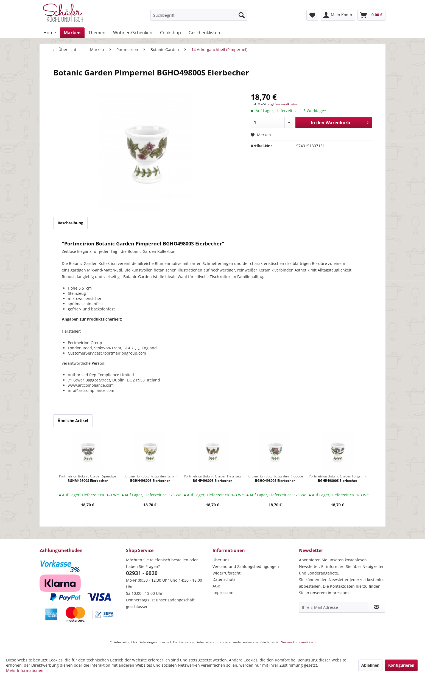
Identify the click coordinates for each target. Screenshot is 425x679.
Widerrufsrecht (227, 573)
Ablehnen (370, 665)
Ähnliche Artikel (73, 420)
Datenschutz (224, 579)
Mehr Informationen (24, 670)
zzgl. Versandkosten (283, 104)
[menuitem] (198, 15)
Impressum (223, 592)
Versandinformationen (298, 642)
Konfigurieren (401, 665)
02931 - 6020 (142, 573)
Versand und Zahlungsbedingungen (246, 566)
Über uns (221, 559)
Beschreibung (70, 222)
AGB (216, 586)
